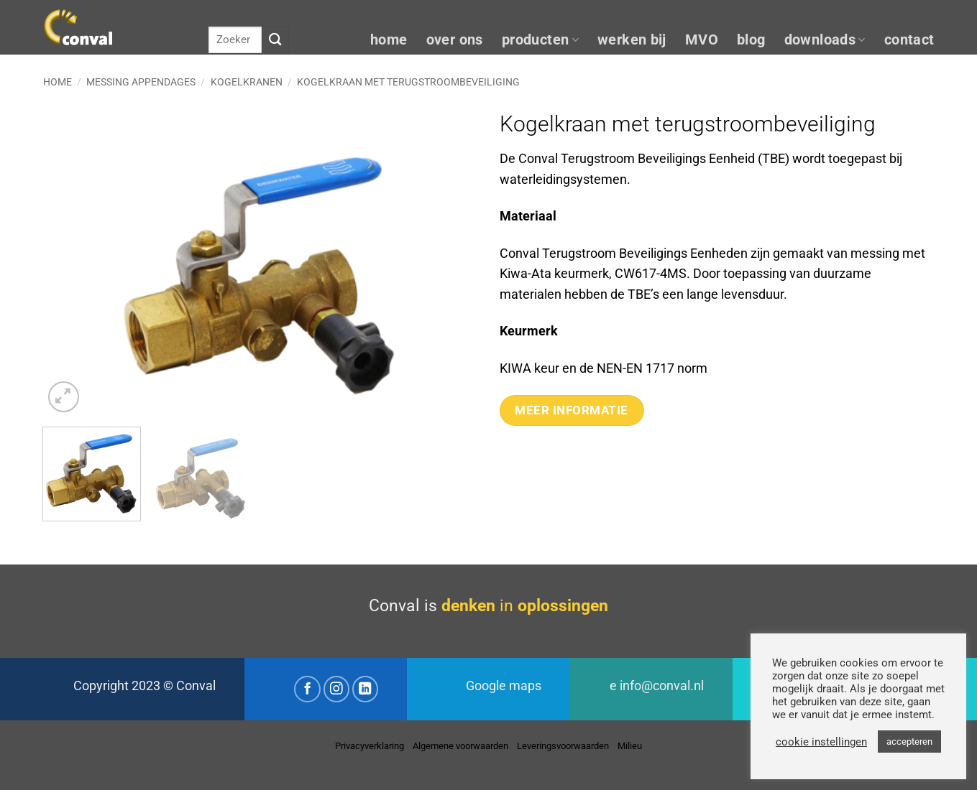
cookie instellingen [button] (821, 741)
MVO (701, 40)
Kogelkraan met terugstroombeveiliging (408, 82)
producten (540, 40)
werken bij (631, 40)
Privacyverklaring (369, 745)
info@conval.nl (662, 686)
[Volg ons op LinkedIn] (365, 689)
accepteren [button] (909, 741)
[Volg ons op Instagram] (337, 689)
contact (909, 40)
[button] (63, 396)
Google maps (503, 686)
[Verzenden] (275, 40)
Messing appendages (141, 82)
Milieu (630, 745)
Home (57, 82)
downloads (825, 40)
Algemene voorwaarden (460, 745)
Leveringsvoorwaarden (563, 745)
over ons (454, 40)
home (389, 40)
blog (751, 40)
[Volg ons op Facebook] (307, 689)
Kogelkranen (247, 82)
